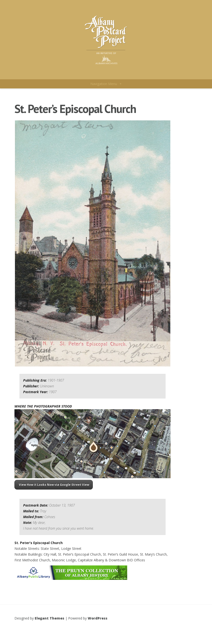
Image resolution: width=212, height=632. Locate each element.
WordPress (97, 618)
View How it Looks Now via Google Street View (53, 485)
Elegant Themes (49, 618)
